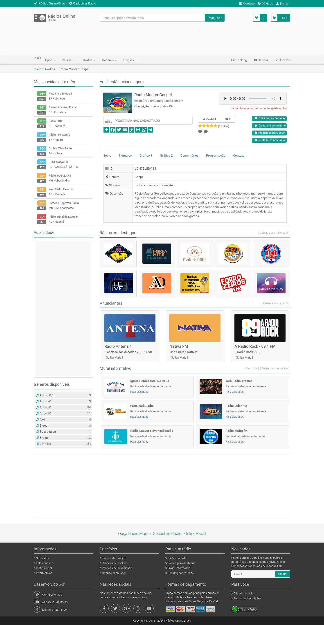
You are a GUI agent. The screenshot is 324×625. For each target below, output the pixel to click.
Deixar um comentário (270, 125)
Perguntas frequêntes (247, 598)
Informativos (43, 573)
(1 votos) (223, 126)
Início (37, 69)
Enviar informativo (178, 568)
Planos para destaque (181, 563)
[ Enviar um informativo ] (274, 368)
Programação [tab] (215, 155)
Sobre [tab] (107, 155)
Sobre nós (42, 558)
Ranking (239, 60)
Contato (247, 3)
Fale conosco (44, 563)
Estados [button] (88, 60)
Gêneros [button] (109, 60)
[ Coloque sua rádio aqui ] (273, 232)
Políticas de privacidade (116, 568)
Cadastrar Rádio (82, 3)
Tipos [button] (50, 60)
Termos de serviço (113, 558)
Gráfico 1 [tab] (146, 155)
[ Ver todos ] (252, 368)
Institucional (43, 568)
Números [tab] (125, 155)
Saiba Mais (113, 357)
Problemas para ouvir (270, 132)
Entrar (282, 3)
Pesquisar (215, 18)
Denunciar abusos (113, 573)
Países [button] (68, 60)
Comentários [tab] (189, 155)
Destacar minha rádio (270, 140)
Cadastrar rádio (177, 558)
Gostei (209, 119)
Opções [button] (130, 60)
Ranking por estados (180, 573)
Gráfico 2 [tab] (166, 155)
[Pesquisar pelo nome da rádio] (152, 18)
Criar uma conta (243, 593)
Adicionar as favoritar (270, 118)
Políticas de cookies (114, 563)
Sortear (261, 60)
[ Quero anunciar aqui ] (275, 303)
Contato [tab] (239, 155)
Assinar (282, 574)
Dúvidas (265, 3)
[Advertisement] (162, 38)
